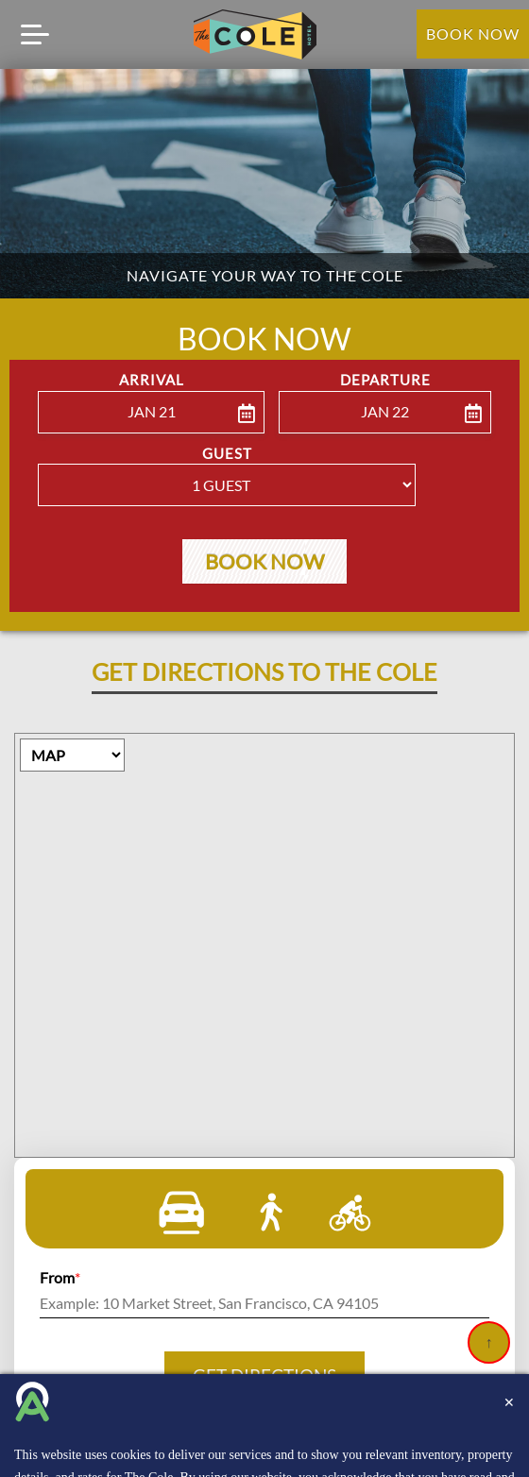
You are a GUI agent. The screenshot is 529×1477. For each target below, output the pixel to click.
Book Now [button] (264, 566)
